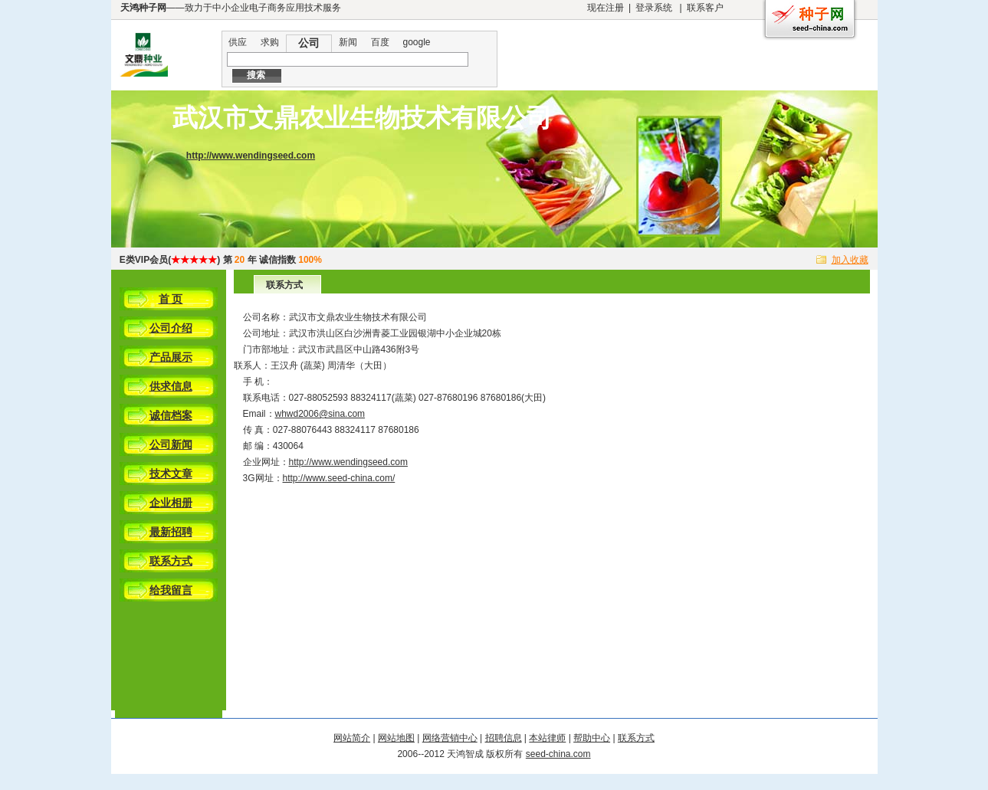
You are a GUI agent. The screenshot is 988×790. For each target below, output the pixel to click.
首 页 (171, 299)
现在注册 (605, 7)
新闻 (348, 42)
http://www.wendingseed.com (250, 155)
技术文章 (170, 473)
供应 (237, 42)
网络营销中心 (450, 738)
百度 (380, 42)
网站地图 (396, 738)
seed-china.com (558, 754)
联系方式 (170, 561)
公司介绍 (170, 328)
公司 (309, 43)
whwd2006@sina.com (320, 413)
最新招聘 (170, 532)
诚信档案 (170, 415)
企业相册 (170, 503)
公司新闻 (170, 444)
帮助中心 (591, 738)
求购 (270, 42)
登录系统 (653, 7)
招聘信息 (503, 738)
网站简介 (351, 738)
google (417, 42)
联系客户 (705, 7)
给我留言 (170, 590)
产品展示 (170, 357)
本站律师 (547, 738)
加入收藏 (850, 259)
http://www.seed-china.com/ (339, 478)
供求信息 (170, 386)
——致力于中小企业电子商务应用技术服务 (230, 7)
